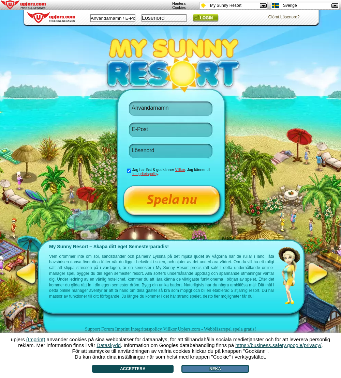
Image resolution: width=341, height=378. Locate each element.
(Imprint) (35, 339)
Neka (215, 368)
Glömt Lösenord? (283, 17)
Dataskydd (109, 345)
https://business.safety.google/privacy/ (278, 345)
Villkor (170, 329)
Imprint (122, 329)
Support (92, 329)
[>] (318, 273)
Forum (107, 329)
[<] (27, 273)
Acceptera (133, 368)
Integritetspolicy (146, 329)
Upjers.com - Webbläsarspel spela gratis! (217, 329)
